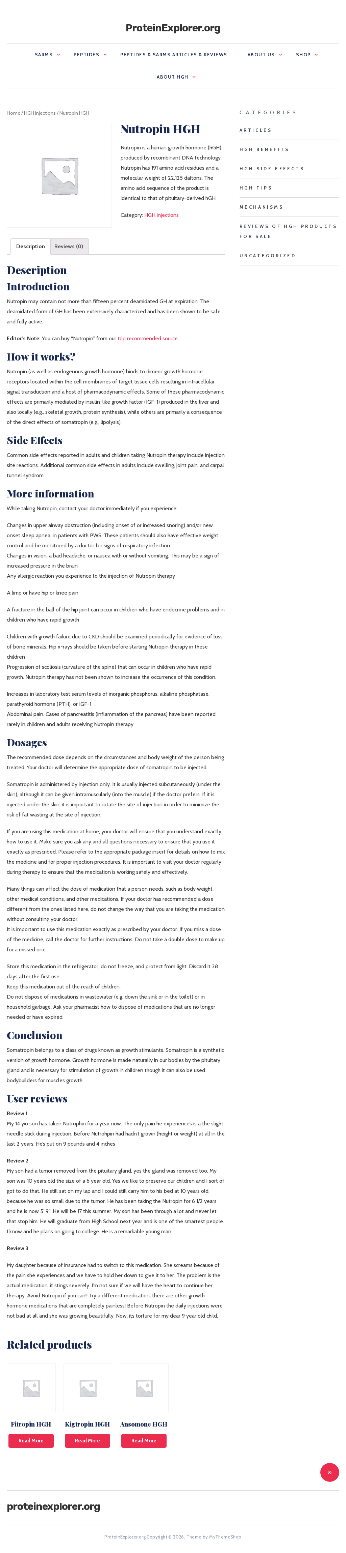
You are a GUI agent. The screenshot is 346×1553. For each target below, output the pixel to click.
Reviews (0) (68, 246)
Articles (256, 130)
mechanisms (262, 207)
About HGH (173, 77)
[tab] (30, 246)
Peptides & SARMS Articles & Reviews (173, 55)
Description (30, 246)
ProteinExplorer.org (173, 28)
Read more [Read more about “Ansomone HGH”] (143, 1441)
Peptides (86, 55)
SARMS (44, 55)
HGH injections (40, 113)
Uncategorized (268, 255)
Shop (303, 55)
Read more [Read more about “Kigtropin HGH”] (87, 1441)
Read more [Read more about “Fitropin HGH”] (31, 1441)
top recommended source (148, 338)
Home (13, 113)
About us (261, 55)
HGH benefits (265, 149)
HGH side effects (272, 168)
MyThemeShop (225, 1537)
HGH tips (256, 188)
